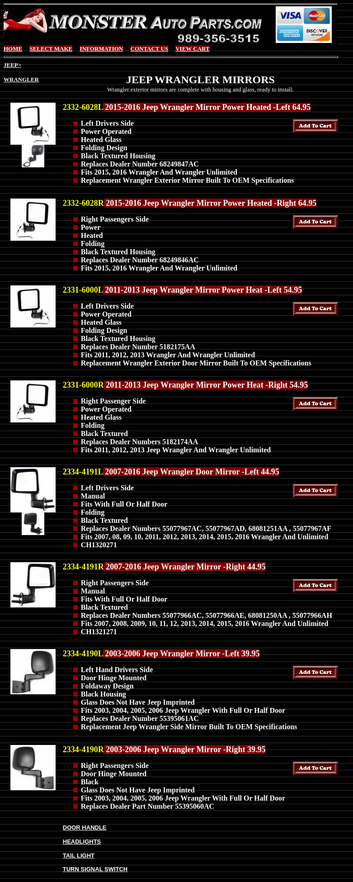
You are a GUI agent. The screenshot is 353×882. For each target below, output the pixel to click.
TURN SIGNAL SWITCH (95, 869)
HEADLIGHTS (82, 841)
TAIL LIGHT (78, 855)
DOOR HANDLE (85, 827)
